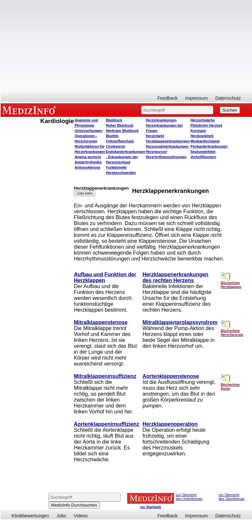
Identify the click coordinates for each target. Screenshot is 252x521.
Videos (81, 515)
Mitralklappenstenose (101, 322)
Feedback (168, 98)
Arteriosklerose (87, 167)
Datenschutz (228, 98)
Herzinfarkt (155, 136)
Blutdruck (114, 120)
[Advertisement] (126, 46)
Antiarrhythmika (87, 162)
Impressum (196, 98)
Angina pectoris (87, 157)
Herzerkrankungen (161, 120)
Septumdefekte (202, 152)
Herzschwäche (202, 120)
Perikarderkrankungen (208, 146)
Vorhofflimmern (203, 157)
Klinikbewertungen (30, 515)
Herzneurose (156, 152)
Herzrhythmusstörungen (166, 157)
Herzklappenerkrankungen (168, 141)
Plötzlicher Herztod (206, 125)
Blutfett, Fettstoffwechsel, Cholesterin (120, 141)
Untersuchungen (88, 131)
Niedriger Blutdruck (122, 131)
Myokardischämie (205, 141)
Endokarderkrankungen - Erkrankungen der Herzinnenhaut (125, 157)
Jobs (61, 515)
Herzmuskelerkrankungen (167, 146)
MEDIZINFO (30, 109)
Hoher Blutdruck (119, 125)
